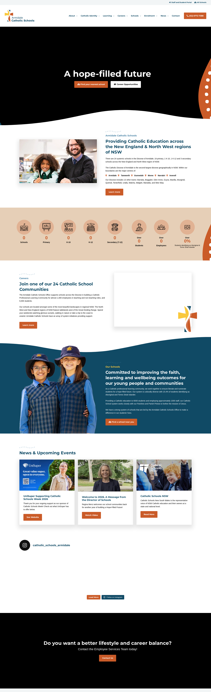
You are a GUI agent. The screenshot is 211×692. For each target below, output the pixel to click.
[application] (76, 16)
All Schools (201, 2)
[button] (180, 2)
